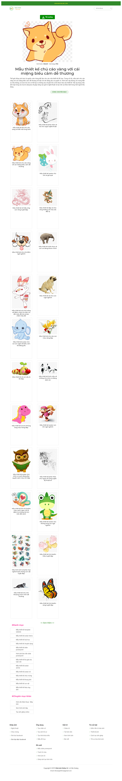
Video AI (67, 728)
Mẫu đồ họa (42, 739)
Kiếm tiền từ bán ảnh (97, 728)
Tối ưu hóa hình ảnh (97, 739)
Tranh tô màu (42, 752)
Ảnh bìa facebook (17, 735)
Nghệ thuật (14, 728)
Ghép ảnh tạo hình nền (45, 759)
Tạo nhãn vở (42, 728)
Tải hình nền (68, 732)
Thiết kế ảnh (95, 732)
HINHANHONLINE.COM (61, 3)
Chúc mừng (15, 732)
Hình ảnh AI (41, 755)
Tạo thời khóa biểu (44, 735)
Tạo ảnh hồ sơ (42, 732)
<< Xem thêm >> (47, 623)
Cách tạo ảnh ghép (97, 735)
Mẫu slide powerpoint (45, 748)
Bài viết (66, 739)
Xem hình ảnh (68, 735)
